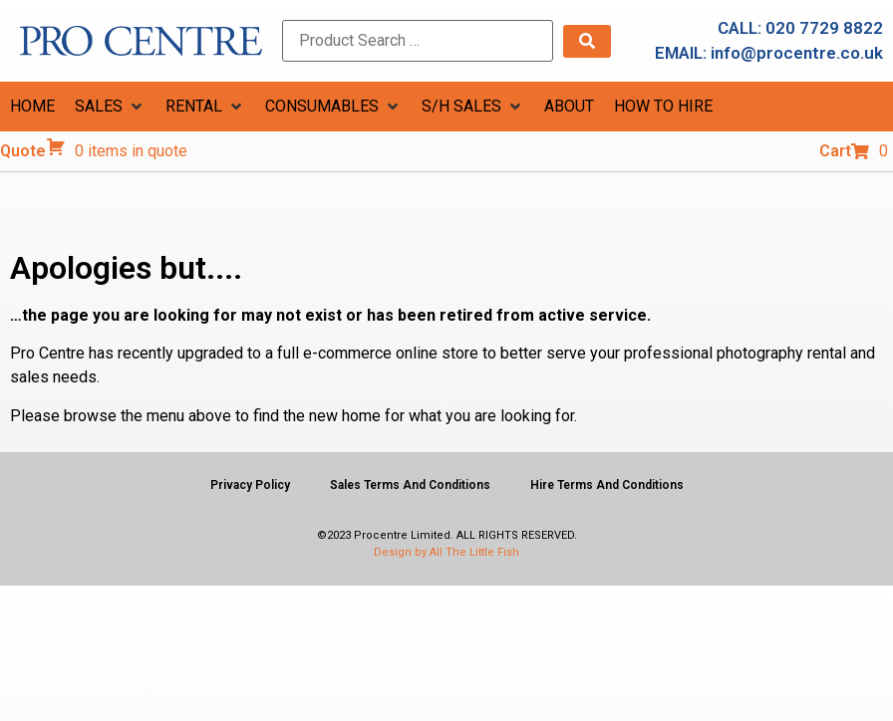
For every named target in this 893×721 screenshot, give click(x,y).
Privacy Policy (250, 485)
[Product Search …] (417, 41)
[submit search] (587, 41)
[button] (110, 106)
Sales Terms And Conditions (410, 485)
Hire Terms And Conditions (607, 485)
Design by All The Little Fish (446, 552)
